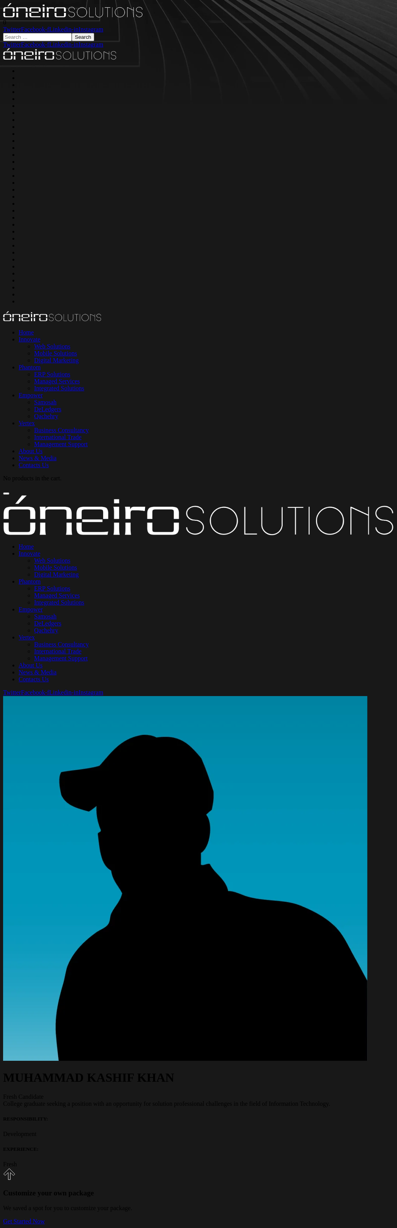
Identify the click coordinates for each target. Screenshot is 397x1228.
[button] (4, 22)
